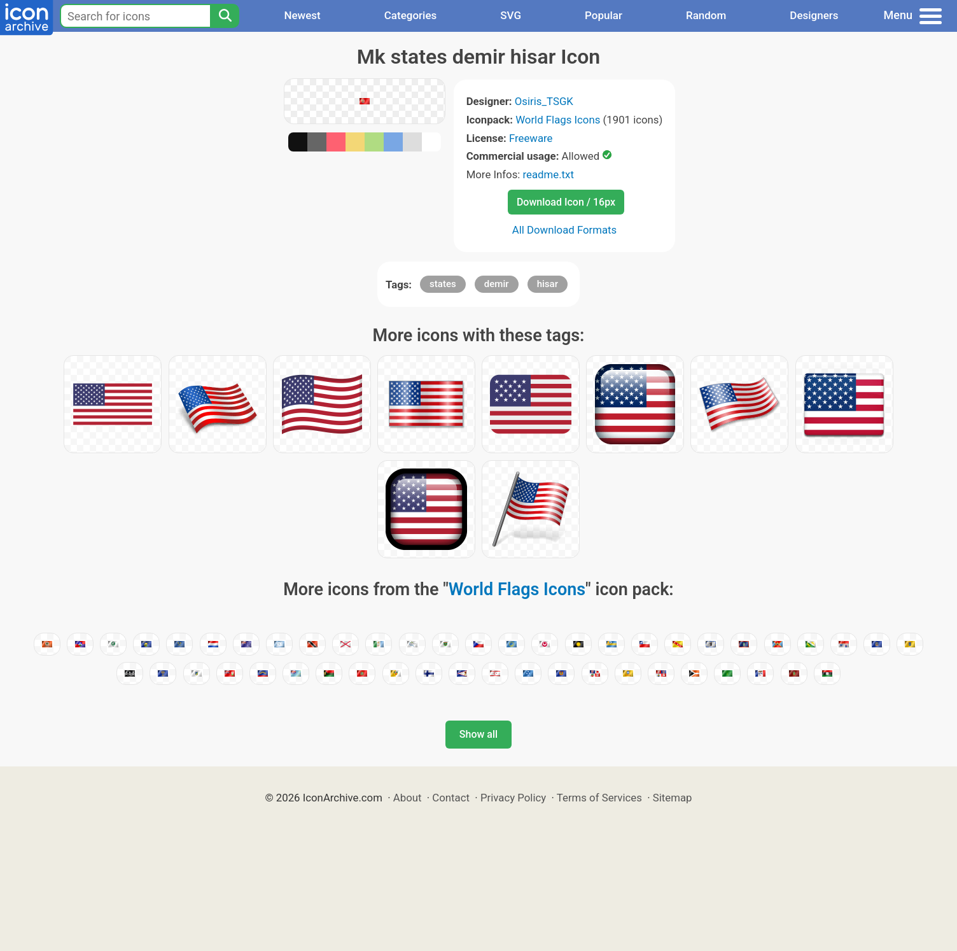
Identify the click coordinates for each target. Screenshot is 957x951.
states (443, 284)
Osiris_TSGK (544, 101)
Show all (478, 734)
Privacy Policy (513, 797)
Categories (410, 15)
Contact (451, 797)
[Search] (224, 16)
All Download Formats (564, 229)
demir (496, 284)
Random (706, 15)
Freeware (531, 138)
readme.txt (548, 174)
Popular (603, 15)
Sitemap (672, 797)
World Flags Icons (557, 119)
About (407, 797)
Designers (814, 15)
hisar (547, 284)
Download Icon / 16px (566, 202)
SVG (510, 15)
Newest (302, 15)
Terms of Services (599, 797)
